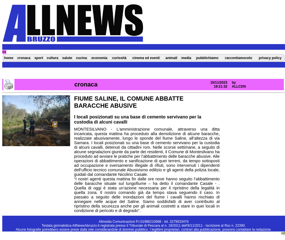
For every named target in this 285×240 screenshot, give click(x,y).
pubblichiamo (207, 58)
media (186, 58)
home (8, 58)
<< (4, 52)
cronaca (23, 58)
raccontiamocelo (238, 58)
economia (99, 58)
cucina (81, 58)
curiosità (119, 58)
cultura (52, 58)
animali (171, 58)
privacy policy (270, 58)
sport (38, 58)
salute (67, 58)
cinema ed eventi (146, 58)
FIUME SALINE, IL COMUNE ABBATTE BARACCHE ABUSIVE (128, 102)
